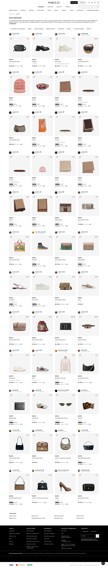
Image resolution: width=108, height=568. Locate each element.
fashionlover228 (62, 390)
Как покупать (30, 531)
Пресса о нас (12, 536)
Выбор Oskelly (13, 10)
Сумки (71, 10)
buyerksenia (84, 470)
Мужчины (50, 6)
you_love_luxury (39, 232)
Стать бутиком (48, 541)
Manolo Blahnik (65, 553)
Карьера (11, 544)
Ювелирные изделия (93, 10)
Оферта (80, 565)
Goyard (41, 553)
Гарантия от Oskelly (14, 533)
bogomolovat (62, 350)
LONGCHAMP (58, 553)
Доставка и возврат (31, 538)
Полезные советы (31, 544)
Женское (11, 14)
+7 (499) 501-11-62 (65, 541)
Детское (59, 6)
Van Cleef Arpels (35, 553)
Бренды (31, 10)
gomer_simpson (62, 470)
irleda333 (83, 33)
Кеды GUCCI (35, 516)
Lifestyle (67, 6)
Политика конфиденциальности (91, 565)
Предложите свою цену (32, 541)
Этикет (11, 541)
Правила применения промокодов (32, 547)
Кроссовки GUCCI (59, 516)
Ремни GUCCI (80, 516)
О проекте (12, 531)
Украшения (80, 10)
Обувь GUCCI (12, 518)
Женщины (41, 6)
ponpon (60, 72)
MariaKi (83, 350)
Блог (10, 538)
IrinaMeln (60, 430)
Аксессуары (40, 10)
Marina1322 (84, 390)
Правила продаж (73, 565)
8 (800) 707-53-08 (66, 537)
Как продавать (48, 531)
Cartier (52, 553)
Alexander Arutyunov (75, 553)
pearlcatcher (38, 470)
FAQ (62, 533)
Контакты (63, 531)
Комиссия (46, 538)
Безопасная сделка (31, 536)
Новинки (23, 10)
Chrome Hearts (27, 553)
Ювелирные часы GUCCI (38, 518)
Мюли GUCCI (80, 518)
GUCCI (11, 59)
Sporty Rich (83, 553)
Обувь (56, 10)
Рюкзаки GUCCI (58, 518)
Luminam (14, 430)
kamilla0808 (38, 430)
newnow (14, 33)
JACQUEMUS (47, 553)
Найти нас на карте (66, 548)
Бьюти (49, 10)
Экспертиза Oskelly (49, 533)
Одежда (64, 10)
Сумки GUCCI (12, 516)
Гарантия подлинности (32, 533)
